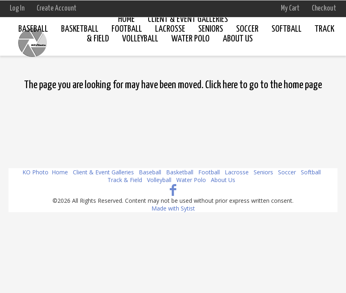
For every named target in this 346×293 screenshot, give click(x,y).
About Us (223, 180)
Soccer (247, 29)
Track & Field (124, 180)
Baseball (33, 29)
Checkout (324, 8)
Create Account (57, 8)
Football (209, 172)
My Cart (291, 8)
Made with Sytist (173, 208)
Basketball (80, 29)
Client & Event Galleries (188, 19)
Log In (17, 8)
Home (126, 19)
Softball (287, 29)
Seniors (263, 172)
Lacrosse (237, 172)
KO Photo (35, 172)
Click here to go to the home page (263, 85)
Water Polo (191, 180)
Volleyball (159, 180)
